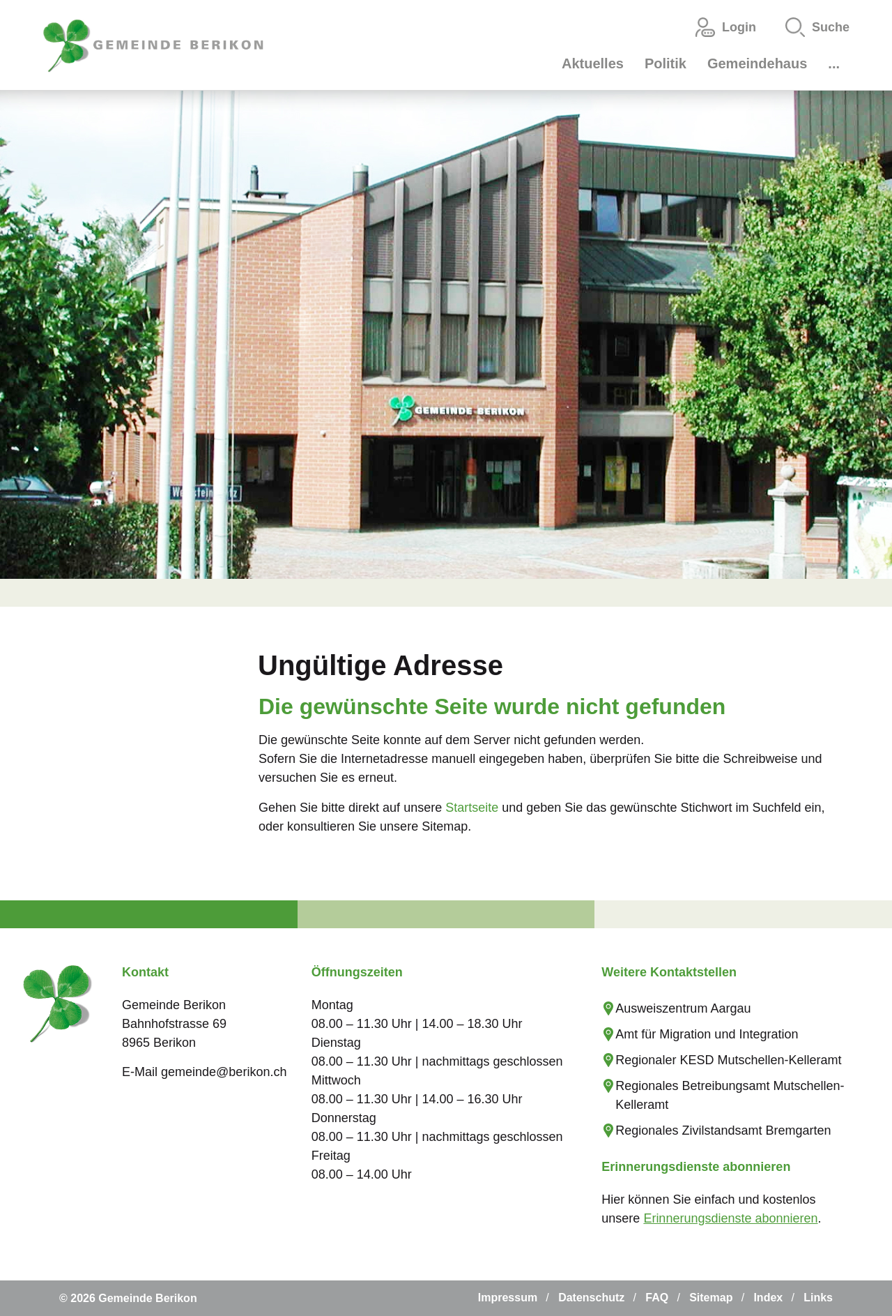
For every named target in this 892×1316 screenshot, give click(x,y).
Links (818, 1297)
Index (768, 1297)
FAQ (656, 1297)
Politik (665, 63)
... (834, 63)
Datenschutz (591, 1297)
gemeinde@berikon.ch (223, 1072)
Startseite (471, 808)
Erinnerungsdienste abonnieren (730, 1218)
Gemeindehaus (757, 63)
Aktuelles (593, 63)
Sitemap (710, 1297)
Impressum (507, 1297)
